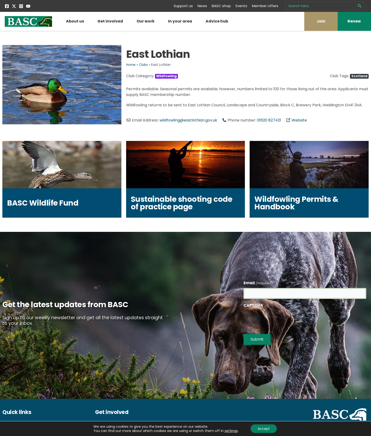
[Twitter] (14, 6)
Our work (146, 21)
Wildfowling (166, 76)
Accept (264, 428)
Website (299, 120)
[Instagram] (21, 6)
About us (75, 21)
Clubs (143, 65)
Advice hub (217, 21)
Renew (354, 21)
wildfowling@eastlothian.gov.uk (188, 120)
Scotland (359, 76)
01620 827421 (269, 120)
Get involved (110, 21)
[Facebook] (7, 6)
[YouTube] (28, 6)
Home (131, 65)
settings (231, 431)
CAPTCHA (253, 305)
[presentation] (279, 319)
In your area (180, 21)
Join (321, 21)
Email (257, 283)
